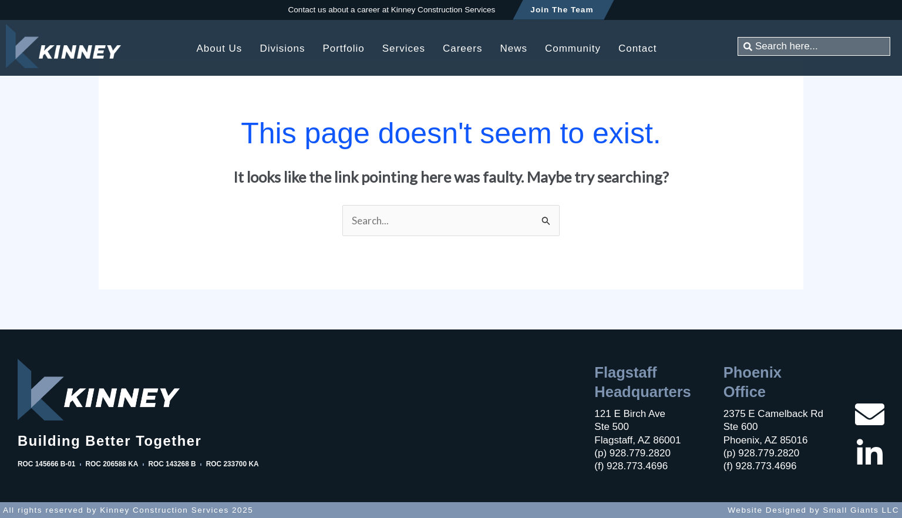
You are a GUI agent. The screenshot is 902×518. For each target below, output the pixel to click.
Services (403, 48)
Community (573, 48)
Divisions (282, 48)
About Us (219, 48)
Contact (637, 48)
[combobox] (814, 46)
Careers (462, 48)
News (513, 48)
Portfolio (343, 48)
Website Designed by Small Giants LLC (813, 510)
